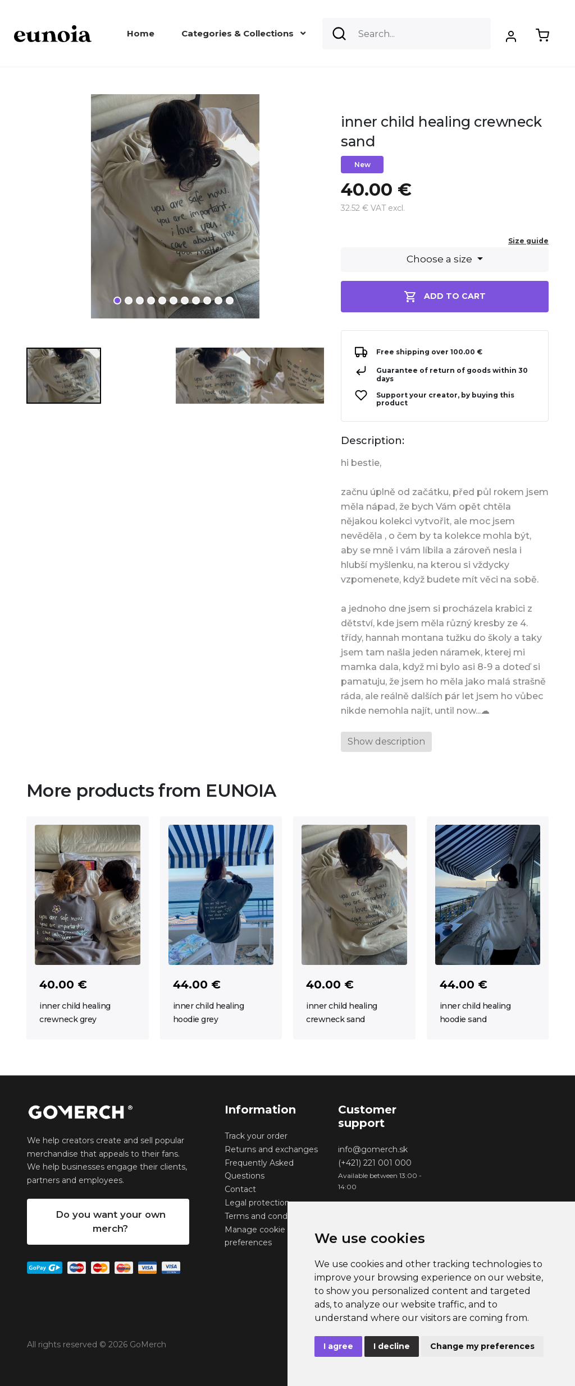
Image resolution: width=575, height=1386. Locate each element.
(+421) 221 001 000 (375, 1163)
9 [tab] (207, 300)
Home (140, 33)
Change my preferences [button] (482, 1346)
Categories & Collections (243, 33)
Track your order (256, 1136)
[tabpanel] (175, 210)
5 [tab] (162, 300)
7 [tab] (185, 300)
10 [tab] (218, 300)
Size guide (528, 241)
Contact (240, 1189)
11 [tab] (230, 300)
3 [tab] (140, 300)
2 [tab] (129, 300)
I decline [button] (391, 1346)
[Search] (406, 33)
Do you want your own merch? (111, 1221)
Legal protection (257, 1203)
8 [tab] (196, 300)
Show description (386, 741)
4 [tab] (151, 300)
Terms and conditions (266, 1216)
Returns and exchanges (271, 1149)
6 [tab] (173, 300)
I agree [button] (338, 1346)
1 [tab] (117, 300)
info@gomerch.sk (373, 1149)
